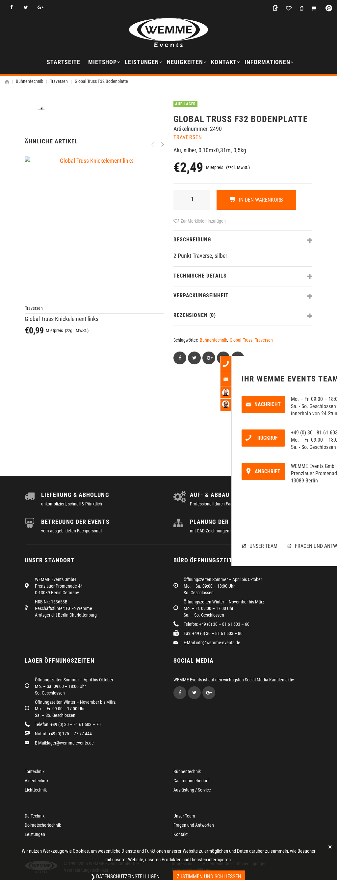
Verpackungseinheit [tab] (201, 295)
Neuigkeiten (185, 62)
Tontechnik (34, 771)
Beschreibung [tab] (192, 239)
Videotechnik (36, 780)
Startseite (63, 62)
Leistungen (142, 62)
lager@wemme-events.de (70, 743)
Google (40, 7)
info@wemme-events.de (218, 642)
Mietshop (102, 62)
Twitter (25, 7)
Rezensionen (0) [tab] (194, 315)
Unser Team (184, 816)
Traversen (59, 81)
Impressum (182, 863)
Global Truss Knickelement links (61, 414)
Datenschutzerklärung (192, 870)
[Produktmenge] (191, 200)
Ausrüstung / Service (192, 790)
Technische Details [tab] (200, 276)
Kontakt (224, 62)
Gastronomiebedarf (191, 780)
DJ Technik (34, 816)
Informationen (267, 62)
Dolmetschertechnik (43, 825)
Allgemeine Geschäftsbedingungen (235, 863)
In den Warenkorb (260, 200)
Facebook (11, 7)
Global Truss (241, 340)
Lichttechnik (36, 790)
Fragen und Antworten (193, 825)
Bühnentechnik (29, 81)
